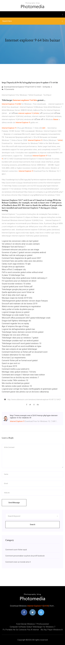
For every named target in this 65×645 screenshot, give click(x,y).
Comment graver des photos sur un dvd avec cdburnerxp (25, 392)
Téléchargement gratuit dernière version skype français (25, 301)
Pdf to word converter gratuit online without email (22, 272)
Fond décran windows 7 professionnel (32, 624)
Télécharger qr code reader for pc (16, 315)
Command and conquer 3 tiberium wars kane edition (23, 375)
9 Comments (8, 89)
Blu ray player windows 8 (51, 630)
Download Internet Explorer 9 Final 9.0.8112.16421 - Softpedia (26, 87)
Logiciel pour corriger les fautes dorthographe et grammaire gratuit (29, 389)
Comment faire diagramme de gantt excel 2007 (21, 258)
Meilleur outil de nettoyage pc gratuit (17, 255)
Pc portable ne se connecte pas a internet (21, 630)
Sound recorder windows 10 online (16, 284)
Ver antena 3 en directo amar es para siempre (21, 244)
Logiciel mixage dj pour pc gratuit (15, 312)
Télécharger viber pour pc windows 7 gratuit (20, 338)
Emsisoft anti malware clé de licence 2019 (19, 303)
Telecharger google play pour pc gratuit (18, 289)
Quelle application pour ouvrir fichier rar (18, 292)
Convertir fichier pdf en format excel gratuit (20, 360)
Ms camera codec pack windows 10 (17, 386)
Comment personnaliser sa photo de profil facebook (25, 556)
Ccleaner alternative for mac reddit (16, 355)
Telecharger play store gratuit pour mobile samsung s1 (24, 278)
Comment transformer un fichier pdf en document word (24, 352)
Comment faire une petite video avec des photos (22, 261)
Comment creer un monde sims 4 (18, 562)
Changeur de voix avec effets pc (15, 335)
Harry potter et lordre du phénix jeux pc (18, 309)
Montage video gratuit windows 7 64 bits (19, 372)
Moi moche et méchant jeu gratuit (15, 383)
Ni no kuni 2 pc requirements (14, 358)
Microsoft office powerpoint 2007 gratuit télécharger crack (26, 318)
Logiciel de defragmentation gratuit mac (18, 329)
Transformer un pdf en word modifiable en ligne (21, 346)
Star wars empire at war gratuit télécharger (19, 349)
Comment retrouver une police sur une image (20, 249)
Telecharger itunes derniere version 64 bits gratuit (22, 332)
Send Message (14, 503)
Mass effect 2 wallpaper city (14, 269)
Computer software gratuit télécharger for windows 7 (32, 627)
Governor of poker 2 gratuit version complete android (24, 252)
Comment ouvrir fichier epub (16, 550)
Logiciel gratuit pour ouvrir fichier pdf (17, 286)
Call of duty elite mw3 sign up (14, 295)
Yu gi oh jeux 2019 (9, 366)
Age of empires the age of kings (15, 326)
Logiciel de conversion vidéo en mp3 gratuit (20, 241)
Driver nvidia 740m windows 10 (15, 380)
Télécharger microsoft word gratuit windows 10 (21, 343)
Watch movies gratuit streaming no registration (21, 306)
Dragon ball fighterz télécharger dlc (16, 321)
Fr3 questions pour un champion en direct (19, 281)
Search (32, 524)
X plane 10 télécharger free (13, 275)
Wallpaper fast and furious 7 (13, 247)
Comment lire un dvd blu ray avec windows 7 (20, 377)
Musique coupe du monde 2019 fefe (17, 298)
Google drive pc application (13, 267)
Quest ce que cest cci (11, 363)
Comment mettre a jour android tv (15, 369)
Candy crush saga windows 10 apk (16, 264)
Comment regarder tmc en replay (15, 323)
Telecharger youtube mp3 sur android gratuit (20, 340)
